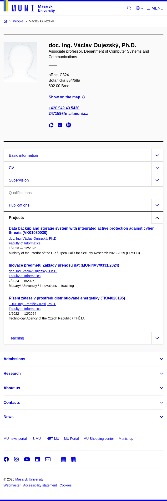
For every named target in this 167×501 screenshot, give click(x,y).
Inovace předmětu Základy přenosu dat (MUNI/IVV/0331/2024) (64, 265)
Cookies (66, 485)
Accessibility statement (40, 485)
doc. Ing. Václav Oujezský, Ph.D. (33, 238)
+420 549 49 (64, 108)
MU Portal (71, 438)
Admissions (14, 359)
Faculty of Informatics (24, 243)
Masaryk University (29, 479)
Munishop (126, 438)
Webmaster (12, 485)
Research (12, 373)
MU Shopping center (99, 438)
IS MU (36, 438)
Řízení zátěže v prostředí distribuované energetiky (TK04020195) (67, 298)
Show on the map (67, 97)
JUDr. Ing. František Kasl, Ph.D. (32, 304)
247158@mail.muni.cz (68, 113)
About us (12, 388)
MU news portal (15, 438)
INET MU (52, 438)
